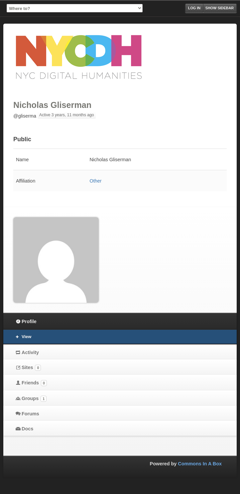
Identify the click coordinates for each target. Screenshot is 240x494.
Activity (30, 352)
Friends (34, 383)
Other (95, 181)
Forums (30, 413)
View (26, 336)
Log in (194, 8)
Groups (34, 399)
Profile (29, 321)
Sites (31, 368)
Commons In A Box (200, 463)
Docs (27, 428)
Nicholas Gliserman (52, 105)
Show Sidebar (219, 8)
